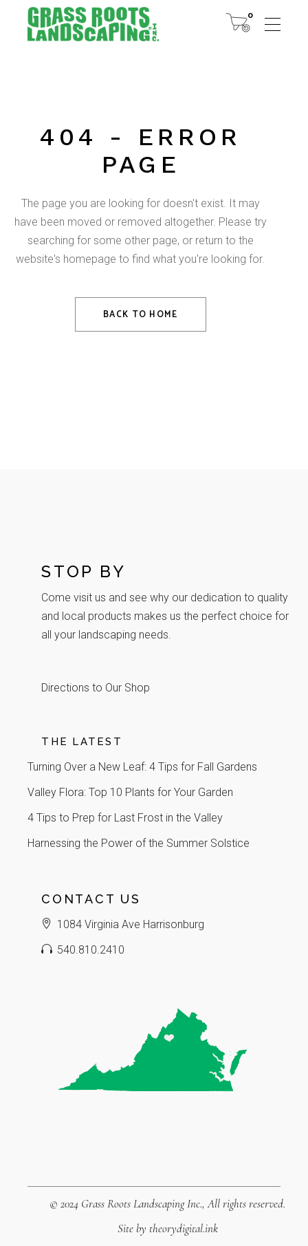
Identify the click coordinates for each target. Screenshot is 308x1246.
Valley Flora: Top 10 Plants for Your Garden (130, 792)
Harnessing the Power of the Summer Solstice (139, 843)
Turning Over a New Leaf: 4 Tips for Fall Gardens (142, 766)
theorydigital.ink (183, 1228)
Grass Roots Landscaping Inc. (141, 1203)
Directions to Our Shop (95, 687)
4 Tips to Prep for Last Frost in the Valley (125, 817)
